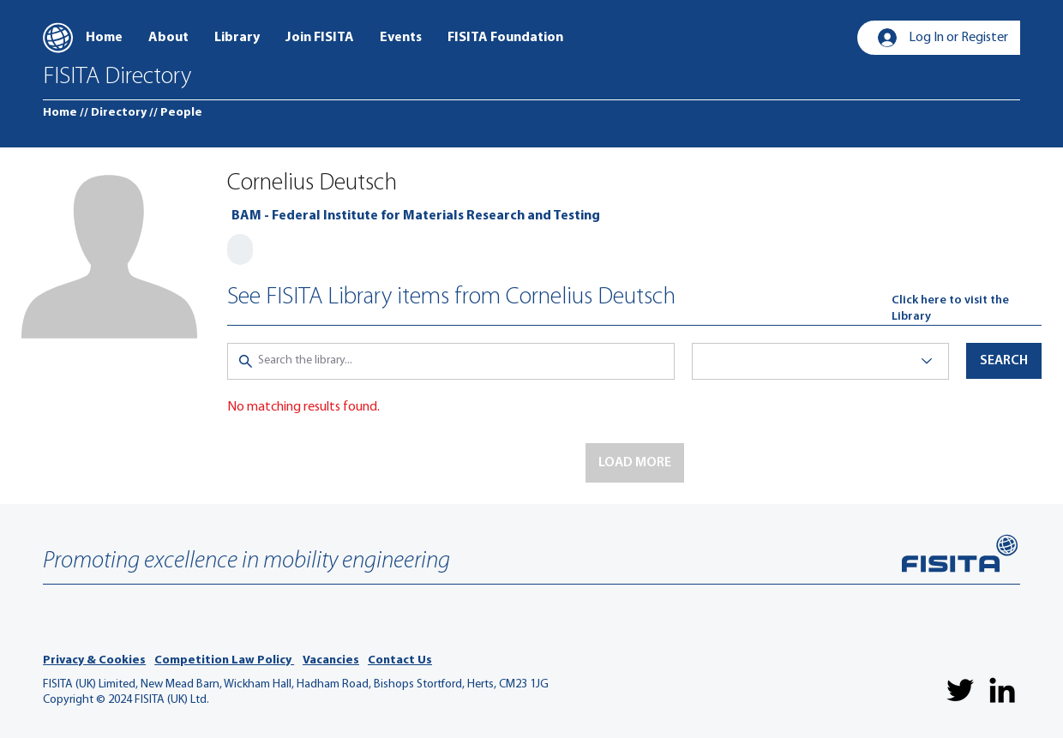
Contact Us (400, 660)
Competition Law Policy (224, 660)
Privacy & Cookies (94, 660)
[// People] (175, 113)
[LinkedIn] (1002, 690)
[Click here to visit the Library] (967, 309)
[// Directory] (113, 113)
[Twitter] (960, 690)
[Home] (60, 113)
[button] (635, 463)
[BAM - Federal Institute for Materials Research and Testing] (415, 216)
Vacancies (331, 660)
